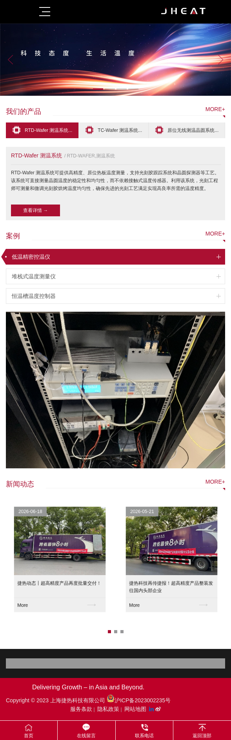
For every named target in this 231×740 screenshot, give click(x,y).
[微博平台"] (158, 709)
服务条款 (81, 709)
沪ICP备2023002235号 (139, 700)
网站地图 (135, 709)
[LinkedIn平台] (152, 709)
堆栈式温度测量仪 (34, 276)
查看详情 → (35, 210)
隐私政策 (108, 709)
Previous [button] (10, 59)
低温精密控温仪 (31, 257)
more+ (215, 109)
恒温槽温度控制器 (34, 296)
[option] (115, 60)
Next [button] (220, 59)
